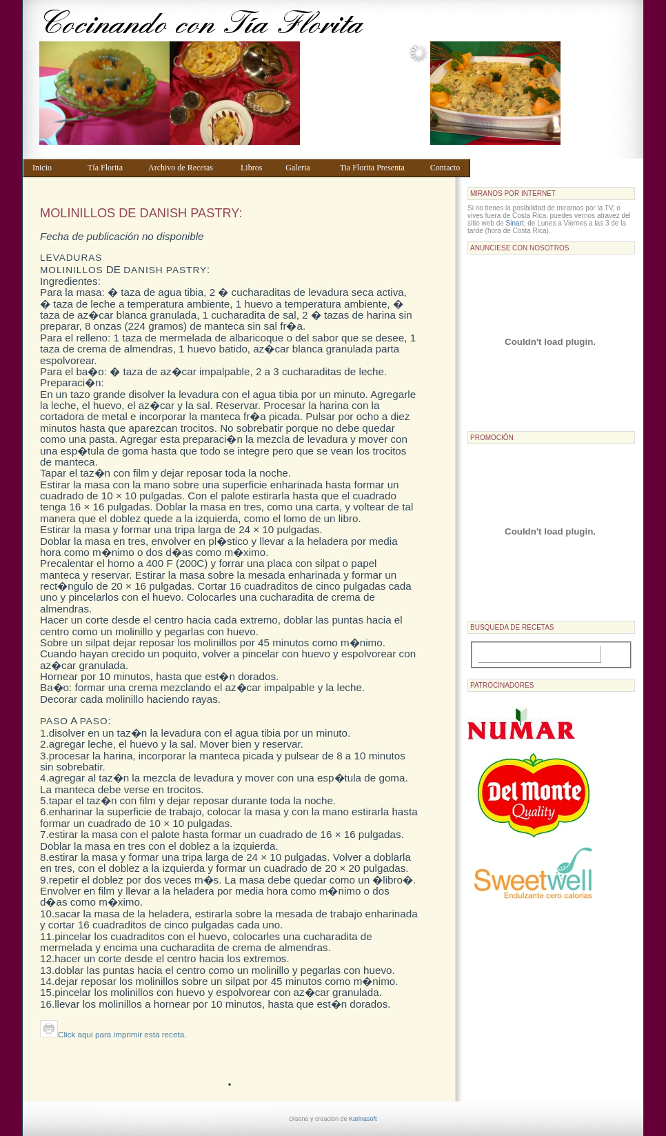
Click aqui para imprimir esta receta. (113, 1034)
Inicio (53, 167)
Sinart (515, 223)
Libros (256, 167)
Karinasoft (363, 1118)
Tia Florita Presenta (378, 167)
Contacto (447, 167)
